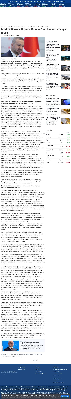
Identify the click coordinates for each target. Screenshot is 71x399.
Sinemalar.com (21, 369)
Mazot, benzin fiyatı (57, 378)
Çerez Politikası (39, 371)
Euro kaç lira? (56, 380)
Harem (16, 1)
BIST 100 (48, 162)
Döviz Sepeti (49, 160)
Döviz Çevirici (62, 1)
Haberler (49, 1)
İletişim (37, 369)
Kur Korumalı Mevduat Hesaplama (60, 369)
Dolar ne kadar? (56, 375)
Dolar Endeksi (49, 150)
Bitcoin (47, 134)
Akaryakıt (45, 1)
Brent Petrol (49, 152)
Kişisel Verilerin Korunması (41, 373)
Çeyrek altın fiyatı (56, 371)
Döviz (9, 1)
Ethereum (48, 137)
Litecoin (48, 142)
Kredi (57, 1)
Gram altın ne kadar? (57, 373)
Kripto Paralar (30, 1)
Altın (13, 1)
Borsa (35, 1)
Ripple (47, 140)
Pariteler (24, 1)
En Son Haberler (51, 42)
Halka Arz (39, 1)
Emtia (20, 1)
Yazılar (53, 1)
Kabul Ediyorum (65, 396)
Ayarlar (3, 397)
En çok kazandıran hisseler (59, 382)
